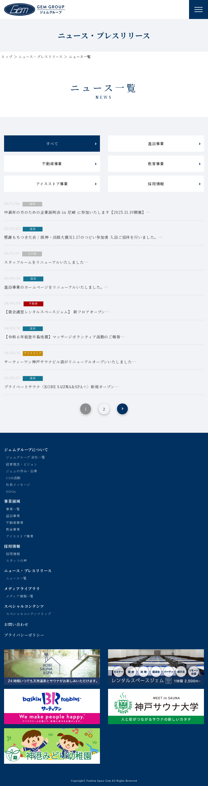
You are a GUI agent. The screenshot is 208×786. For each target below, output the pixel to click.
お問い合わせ (16, 624)
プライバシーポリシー (24, 635)
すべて (52, 143)
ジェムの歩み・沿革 (21, 471)
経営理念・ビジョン (21, 464)
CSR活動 (13, 477)
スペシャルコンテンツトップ (28, 613)
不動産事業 (52, 163)
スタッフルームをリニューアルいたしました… (46, 262)
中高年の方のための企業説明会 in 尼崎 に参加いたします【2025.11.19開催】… (77, 212)
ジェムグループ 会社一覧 (25, 457)
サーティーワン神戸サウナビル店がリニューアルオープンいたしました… (70, 362)
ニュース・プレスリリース (40, 56)
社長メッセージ (18, 484)
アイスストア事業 (52, 183)
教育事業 (156, 163)
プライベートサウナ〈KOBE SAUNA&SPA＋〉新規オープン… (61, 386)
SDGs (11, 491)
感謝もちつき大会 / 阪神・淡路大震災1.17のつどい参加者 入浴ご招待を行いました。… (83, 237)
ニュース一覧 (16, 578)
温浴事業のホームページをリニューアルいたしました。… (56, 287)
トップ (7, 56)
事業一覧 (13, 509)
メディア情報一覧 (20, 596)
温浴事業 (156, 143)
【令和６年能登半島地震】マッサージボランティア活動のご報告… (64, 337)
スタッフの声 (16, 560)
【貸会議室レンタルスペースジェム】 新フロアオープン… (56, 312)
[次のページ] (122, 408)
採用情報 (156, 183)
